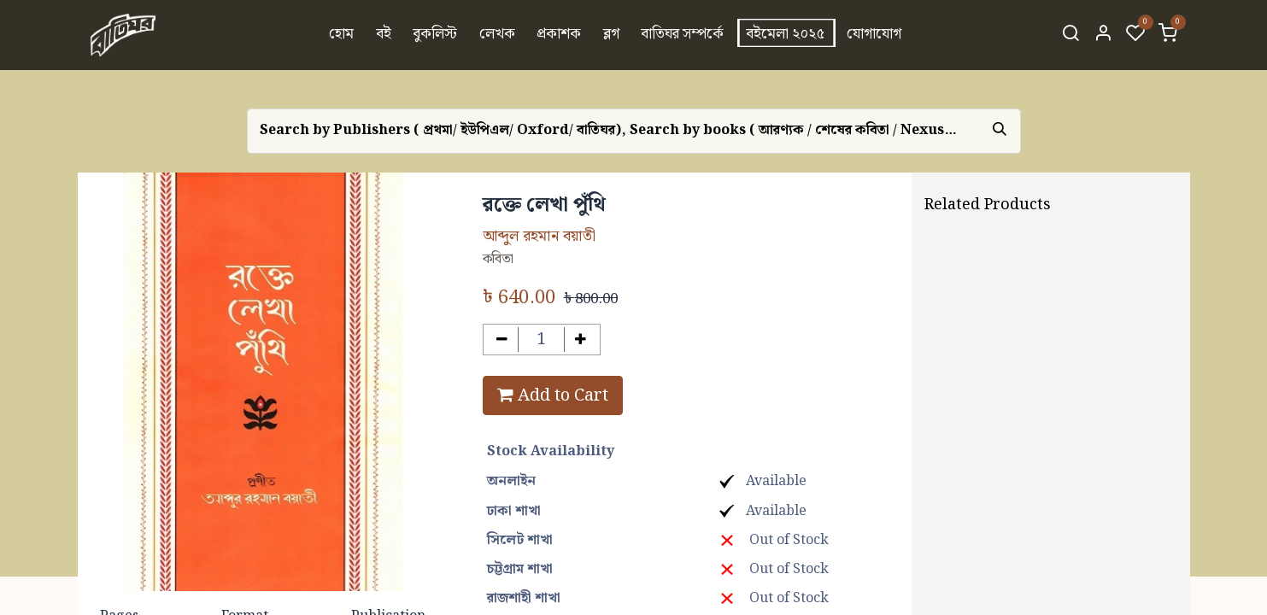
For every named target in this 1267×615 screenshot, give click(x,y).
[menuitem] (341, 35)
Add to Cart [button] (552, 395)
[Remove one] (502, 339)
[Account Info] (1103, 35)
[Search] (1070, 35)
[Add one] (580, 339)
